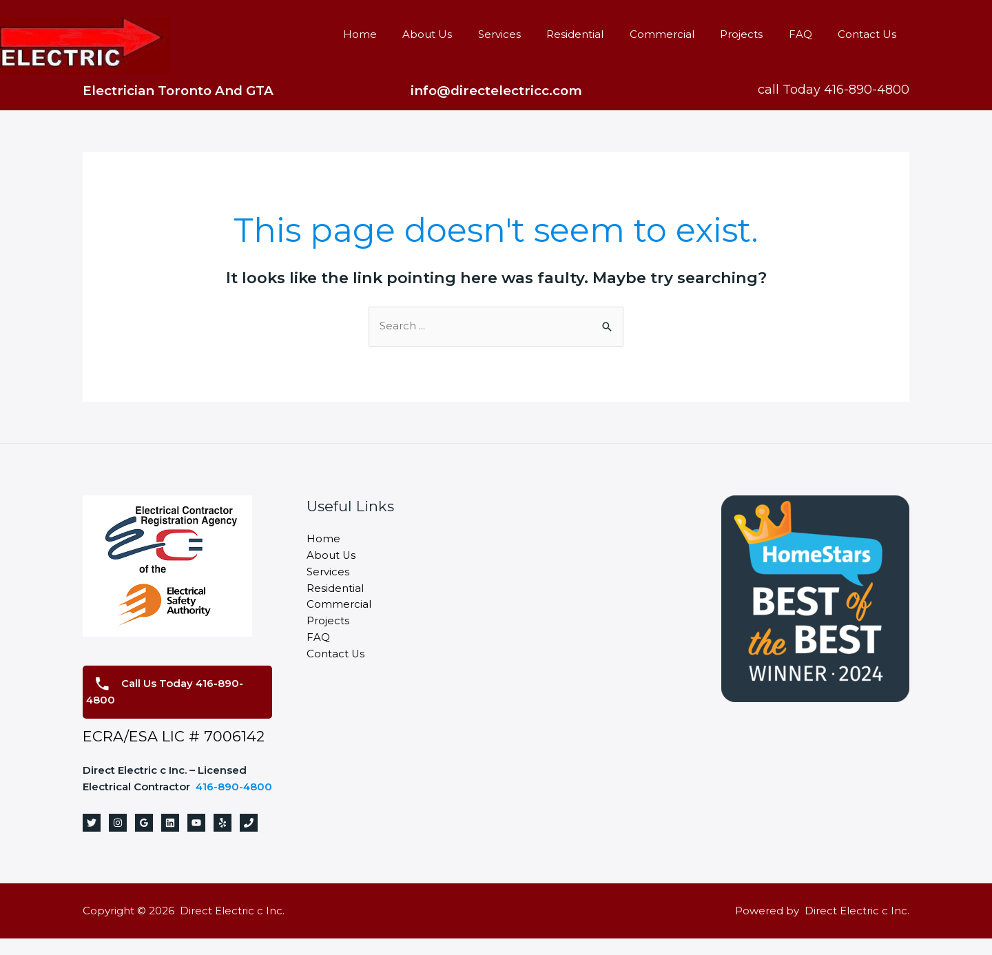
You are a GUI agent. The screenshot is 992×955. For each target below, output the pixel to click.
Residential (598, 34)
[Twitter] (92, 839)
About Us (461, 34)
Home (398, 34)
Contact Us (869, 34)
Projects (754, 34)
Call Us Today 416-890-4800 (165, 692)
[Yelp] (222, 839)
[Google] (144, 839)
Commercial (680, 34)
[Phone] (249, 839)
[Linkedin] (170, 839)
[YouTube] (196, 839)
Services (527, 34)
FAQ (808, 34)
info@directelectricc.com (496, 91)
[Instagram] (118, 839)
